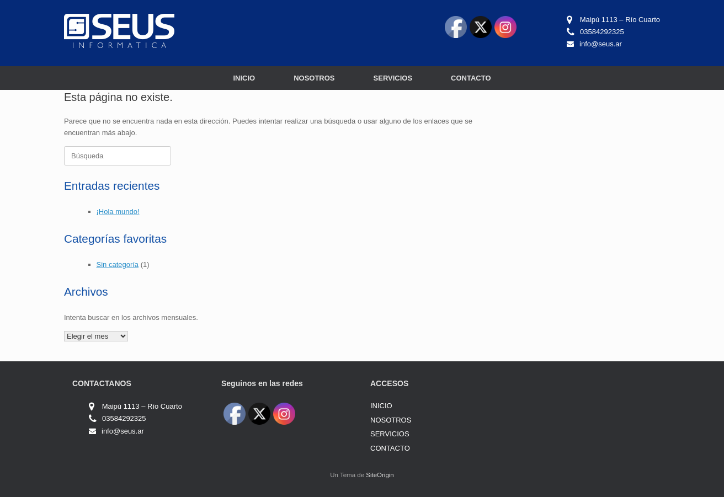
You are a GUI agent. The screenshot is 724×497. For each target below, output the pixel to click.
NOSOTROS (314, 78)
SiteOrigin (380, 475)
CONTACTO (471, 78)
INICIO (244, 78)
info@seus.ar (600, 44)
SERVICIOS (393, 78)
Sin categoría (118, 264)
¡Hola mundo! (118, 211)
